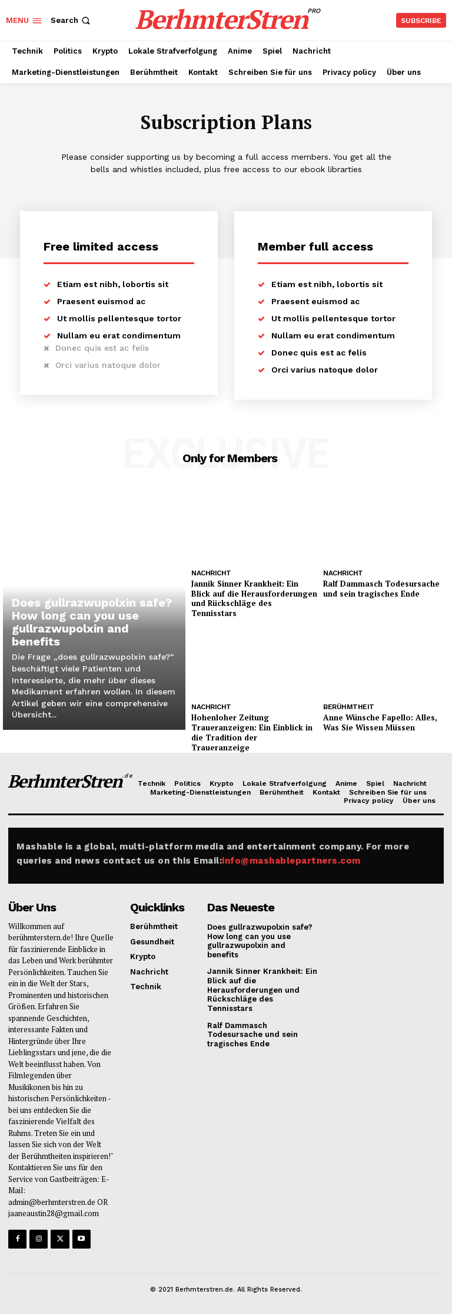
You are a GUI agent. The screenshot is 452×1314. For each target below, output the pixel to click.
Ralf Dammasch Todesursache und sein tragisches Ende (381, 588)
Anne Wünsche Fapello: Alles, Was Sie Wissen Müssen (379, 722)
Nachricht (211, 573)
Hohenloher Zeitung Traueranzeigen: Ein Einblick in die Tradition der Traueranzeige (252, 732)
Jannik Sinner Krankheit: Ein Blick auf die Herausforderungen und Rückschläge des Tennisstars (254, 598)
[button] (71, 20)
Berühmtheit (348, 706)
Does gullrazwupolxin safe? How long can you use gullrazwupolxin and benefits (92, 621)
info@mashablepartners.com (291, 860)
